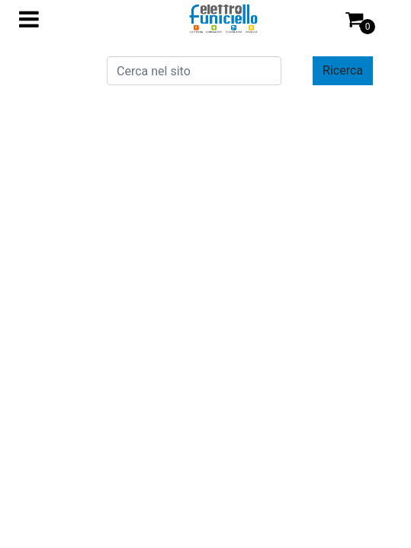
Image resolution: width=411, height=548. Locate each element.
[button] (343, 70)
